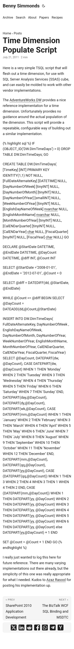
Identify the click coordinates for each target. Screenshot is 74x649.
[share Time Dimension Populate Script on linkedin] (21, 627)
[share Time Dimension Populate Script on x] (14, 627)
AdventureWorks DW (26, 100)
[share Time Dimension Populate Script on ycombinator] (60, 627)
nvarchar (51, 209)
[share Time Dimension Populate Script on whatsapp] (45, 627)
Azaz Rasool (56, 580)
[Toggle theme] (43, 6)
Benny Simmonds (21, 6)
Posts (18, 33)
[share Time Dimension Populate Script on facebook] (37, 627)
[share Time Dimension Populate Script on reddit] (29, 627)
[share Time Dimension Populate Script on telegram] (53, 627)
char (30, 232)
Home (7, 33)
